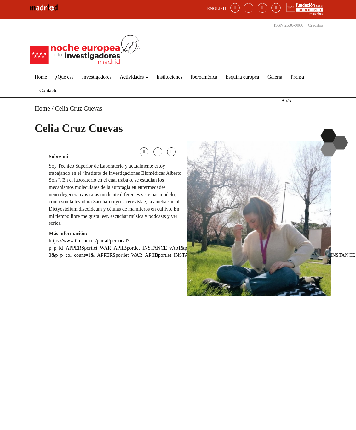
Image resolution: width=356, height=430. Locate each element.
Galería (274, 77)
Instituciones (169, 77)
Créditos (315, 25)
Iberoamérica (204, 77)
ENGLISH (216, 8)
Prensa (297, 77)
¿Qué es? (64, 77)
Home (41, 77)
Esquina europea (242, 77)
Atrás (286, 100)
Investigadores (96, 77)
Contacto (48, 90)
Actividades (134, 77)
